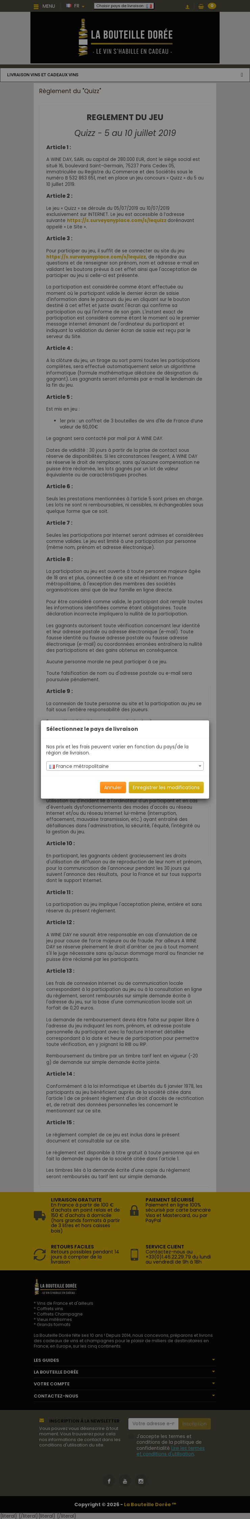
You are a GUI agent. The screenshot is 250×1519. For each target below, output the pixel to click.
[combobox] (125, 766)
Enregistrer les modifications (166, 787)
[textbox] (125, 766)
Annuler (113, 787)
